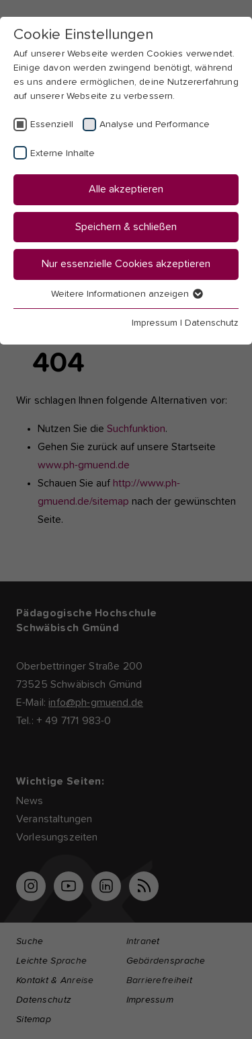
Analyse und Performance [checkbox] (154, 124)
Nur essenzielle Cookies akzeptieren (126, 263)
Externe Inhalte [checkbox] (62, 153)
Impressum (154, 323)
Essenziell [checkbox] (51, 124)
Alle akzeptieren (126, 189)
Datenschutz (212, 323)
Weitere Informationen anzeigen (126, 294)
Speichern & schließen (126, 226)
